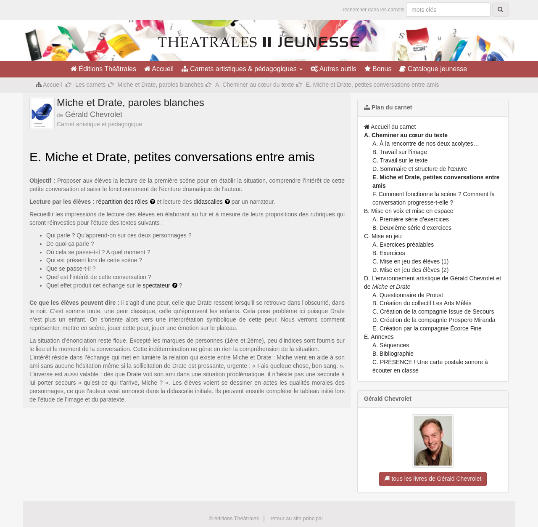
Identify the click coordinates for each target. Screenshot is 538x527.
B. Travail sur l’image (399, 152)
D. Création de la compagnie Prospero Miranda (434, 320)
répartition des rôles (122, 201)
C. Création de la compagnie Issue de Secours (433, 311)
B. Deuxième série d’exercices (411, 227)
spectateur (156, 285)
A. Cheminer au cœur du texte (254, 84)
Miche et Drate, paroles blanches (161, 84)
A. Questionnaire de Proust (407, 295)
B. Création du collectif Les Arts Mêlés (422, 303)
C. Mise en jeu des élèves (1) (410, 261)
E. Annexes (379, 336)
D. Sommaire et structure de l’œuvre (419, 168)
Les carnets (90, 84)
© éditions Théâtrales (234, 519)
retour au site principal (297, 519)
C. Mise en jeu (382, 236)
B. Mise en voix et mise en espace (408, 211)
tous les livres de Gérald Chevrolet (433, 478)
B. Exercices (388, 253)
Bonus (378, 68)
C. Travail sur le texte (400, 160)
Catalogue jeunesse (433, 68)
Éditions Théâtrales (103, 68)
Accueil (159, 68)
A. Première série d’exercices (410, 219)
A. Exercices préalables (403, 244)
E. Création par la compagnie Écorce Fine (427, 328)
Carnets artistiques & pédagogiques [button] (242, 68)
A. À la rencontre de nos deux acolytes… (425, 143)
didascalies (208, 201)
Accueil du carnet (390, 126)
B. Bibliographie (393, 353)
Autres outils (333, 68)
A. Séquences (390, 345)
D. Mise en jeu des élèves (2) (410, 269)
